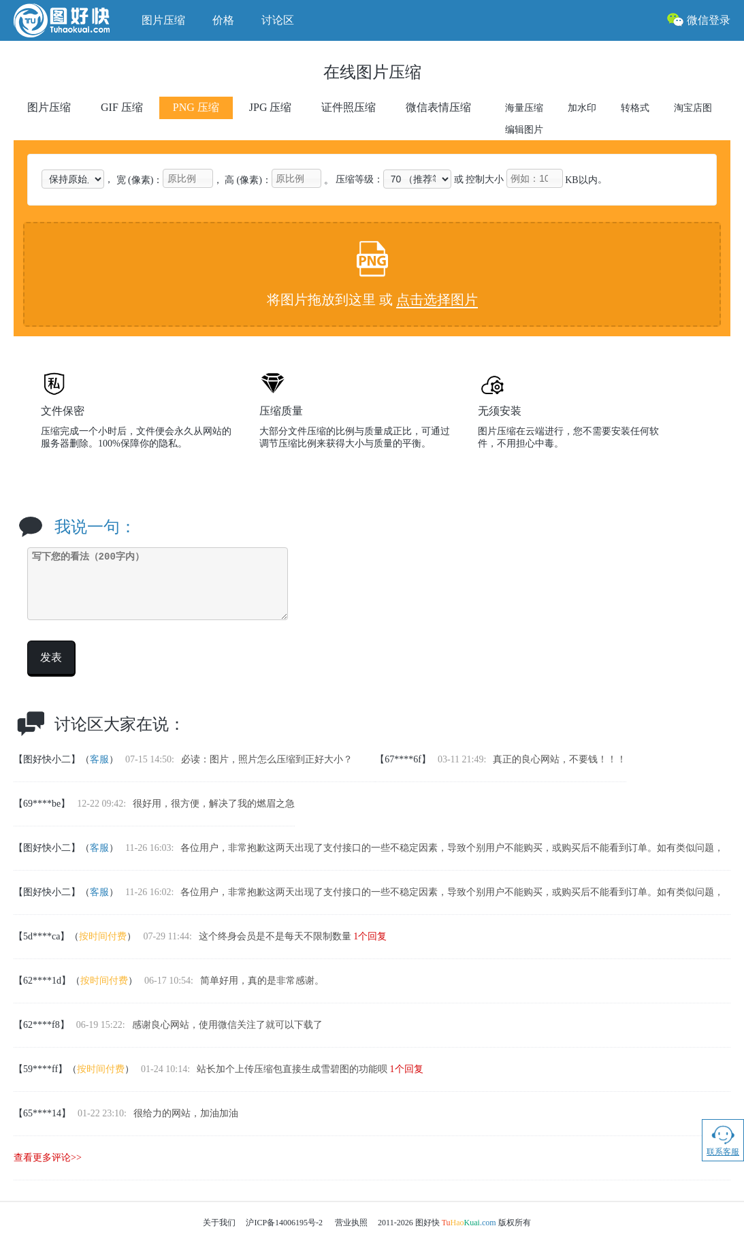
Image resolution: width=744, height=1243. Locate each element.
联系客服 (723, 1140)
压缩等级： (393, 179)
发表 (51, 657)
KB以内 (552, 180)
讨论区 (277, 20)
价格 (223, 20)
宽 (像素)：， (169, 180)
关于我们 (219, 1222)
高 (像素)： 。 (279, 180)
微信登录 (698, 19)
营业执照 (351, 1222)
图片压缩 (163, 20)
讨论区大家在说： (119, 724)
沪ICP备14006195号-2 (284, 1222)
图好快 (71, 20)
